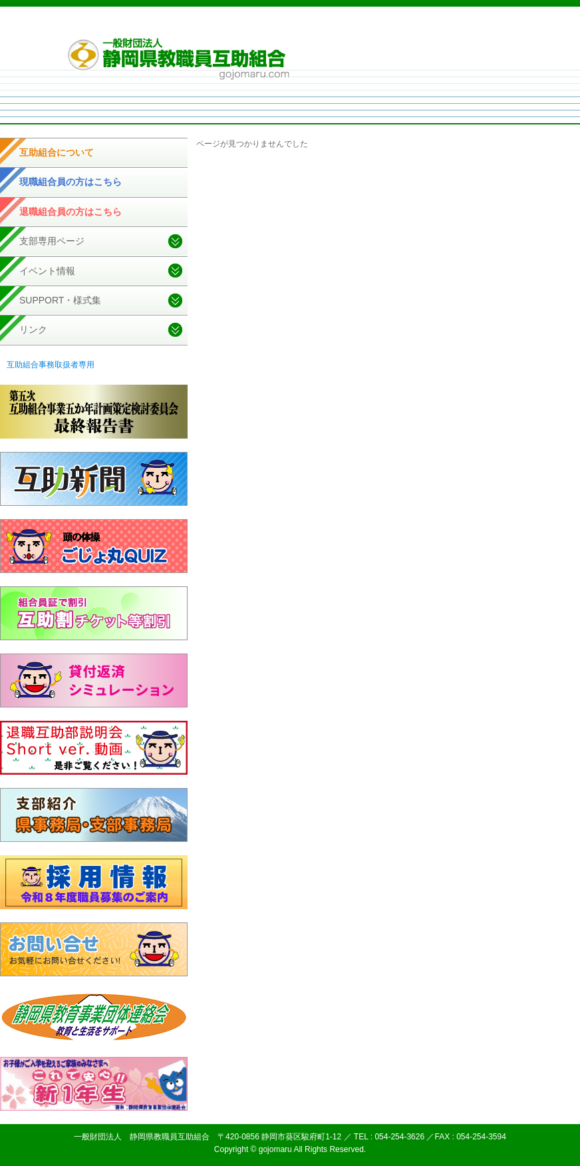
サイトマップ (430, 26)
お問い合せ (482, 26)
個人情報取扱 (374, 26)
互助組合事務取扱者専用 (50, 364)
